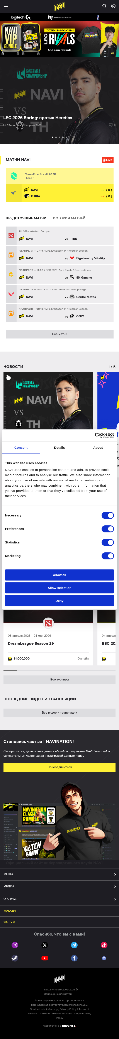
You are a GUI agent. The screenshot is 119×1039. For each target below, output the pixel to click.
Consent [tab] (21, 447)
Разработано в (59, 1025)
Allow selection (59, 588)
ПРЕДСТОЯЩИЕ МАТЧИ (26, 218)
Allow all (59, 575)
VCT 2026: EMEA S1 (57, 289)
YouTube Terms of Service (55, 1013)
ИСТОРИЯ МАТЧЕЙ (69, 218)
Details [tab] (59, 447)
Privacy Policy (68, 1009)
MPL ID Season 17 (55, 250)
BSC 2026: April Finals (59, 270)
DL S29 (23, 231)
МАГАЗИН (10, 910)
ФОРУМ (9, 922)
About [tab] (98, 447)
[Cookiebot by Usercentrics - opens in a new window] (95, 435)
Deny (60, 600)
